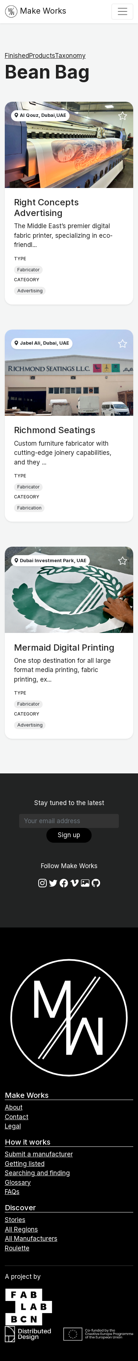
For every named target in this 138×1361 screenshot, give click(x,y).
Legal (13, 1126)
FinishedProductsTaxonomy (45, 55)
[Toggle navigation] (122, 11)
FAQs (12, 1191)
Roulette (17, 1248)
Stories (15, 1219)
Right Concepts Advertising (46, 207)
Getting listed (25, 1163)
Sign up (69, 835)
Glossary (18, 1182)
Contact (16, 1117)
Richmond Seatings (54, 430)
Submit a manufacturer (39, 1154)
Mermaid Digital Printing (64, 647)
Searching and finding (37, 1173)
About (13, 1107)
